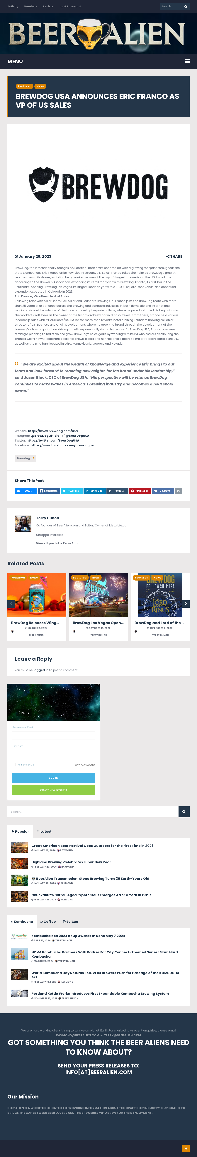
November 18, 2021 (44, 998)
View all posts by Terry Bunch (58, 543)
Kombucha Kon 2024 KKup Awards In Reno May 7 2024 (78, 935)
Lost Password (70, 6)
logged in (40, 670)
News (40, 86)
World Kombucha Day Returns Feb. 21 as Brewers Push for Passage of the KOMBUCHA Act (105, 975)
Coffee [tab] (48, 921)
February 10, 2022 (43, 981)
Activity (12, 6)
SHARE (174, 256)
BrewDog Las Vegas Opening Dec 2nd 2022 (113, 622)
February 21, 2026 (43, 899)
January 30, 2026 (43, 883)
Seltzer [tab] (71, 921)
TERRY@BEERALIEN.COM (122, 1035)
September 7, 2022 (160, 628)
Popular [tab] (20, 831)
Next (186, 604)
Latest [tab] (44, 831)
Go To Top (186, 1148)
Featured (24, 86)
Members (30, 6)
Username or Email (22, 727)
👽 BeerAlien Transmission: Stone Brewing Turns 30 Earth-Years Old (90, 878)
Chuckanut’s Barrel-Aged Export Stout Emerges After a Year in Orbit (91, 895)
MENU (15, 61)
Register (49, 6)
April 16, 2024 (41, 940)
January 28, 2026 (43, 850)
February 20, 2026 (44, 866)
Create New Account (53, 790)
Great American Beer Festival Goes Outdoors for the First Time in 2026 (92, 845)
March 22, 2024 (36, 628)
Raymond (65, 850)
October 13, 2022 (98, 628)
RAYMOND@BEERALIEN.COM (77, 1035)
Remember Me (23, 764)
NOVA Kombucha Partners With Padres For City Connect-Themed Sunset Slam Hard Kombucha (104, 954)
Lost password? (84, 765)
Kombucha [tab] (22, 921)
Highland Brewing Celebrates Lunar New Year (71, 862)
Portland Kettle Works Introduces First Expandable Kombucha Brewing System (100, 993)
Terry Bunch (47, 518)
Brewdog (25, 458)
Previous (11, 604)
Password (17, 746)
